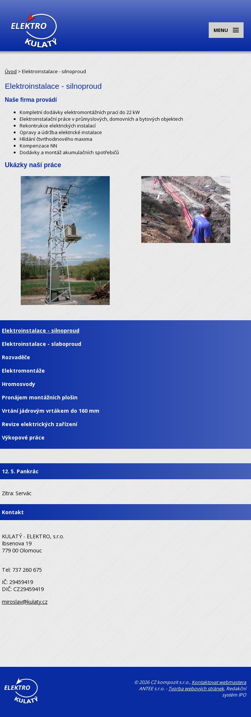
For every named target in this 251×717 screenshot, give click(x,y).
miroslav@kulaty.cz (24, 601)
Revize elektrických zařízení (39, 424)
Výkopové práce (23, 437)
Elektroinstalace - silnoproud (40, 330)
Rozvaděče (16, 357)
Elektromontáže (23, 370)
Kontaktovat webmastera (219, 682)
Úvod (11, 71)
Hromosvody (18, 383)
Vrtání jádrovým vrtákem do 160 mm (50, 410)
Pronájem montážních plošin (39, 397)
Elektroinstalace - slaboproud (41, 343)
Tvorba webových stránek (196, 688)
